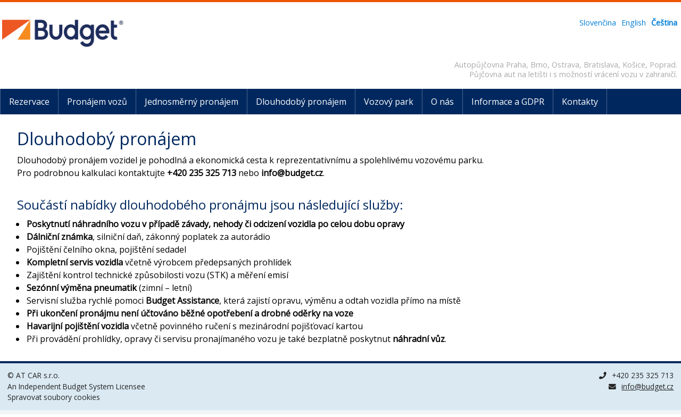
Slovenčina (597, 23)
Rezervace (29, 101)
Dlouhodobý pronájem (301, 101)
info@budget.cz (647, 386)
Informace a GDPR (507, 101)
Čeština (664, 23)
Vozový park (388, 101)
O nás (442, 101)
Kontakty (580, 101)
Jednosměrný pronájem (191, 101)
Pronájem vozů (97, 101)
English (633, 23)
